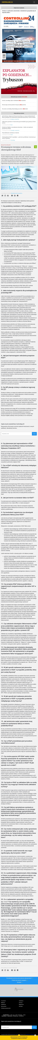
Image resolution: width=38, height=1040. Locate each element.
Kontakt (19, 982)
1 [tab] (13, 994)
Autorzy (20, 1002)
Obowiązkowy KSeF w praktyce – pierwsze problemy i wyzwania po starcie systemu (19, 137)
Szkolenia (21, 1000)
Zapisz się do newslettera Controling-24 (12, 424)
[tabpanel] (19, 989)
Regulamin (21, 1004)
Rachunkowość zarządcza (16, 193)
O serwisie (3, 1000)
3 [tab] (18, 994)
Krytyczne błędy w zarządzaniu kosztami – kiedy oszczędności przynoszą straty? (17, 127)
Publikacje (3, 1004)
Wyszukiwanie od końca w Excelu (10, 132)
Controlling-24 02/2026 (6, 119)
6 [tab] (24, 994)
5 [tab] (22, 994)
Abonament (3, 1006)
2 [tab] (16, 994)
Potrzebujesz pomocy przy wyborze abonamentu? (19, 978)
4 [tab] (20, 994)
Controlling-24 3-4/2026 (6, 130)
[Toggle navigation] (34, 2)
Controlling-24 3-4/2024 (6, 193)
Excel (11, 124)
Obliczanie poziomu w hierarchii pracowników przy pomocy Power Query (19, 122)
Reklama (3, 1002)
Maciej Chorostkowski (5, 145)
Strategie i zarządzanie (14, 119)
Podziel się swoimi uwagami (19, 980)
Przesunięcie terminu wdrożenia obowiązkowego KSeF (16, 148)
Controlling (13, 140)
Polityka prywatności (6, 1008)
